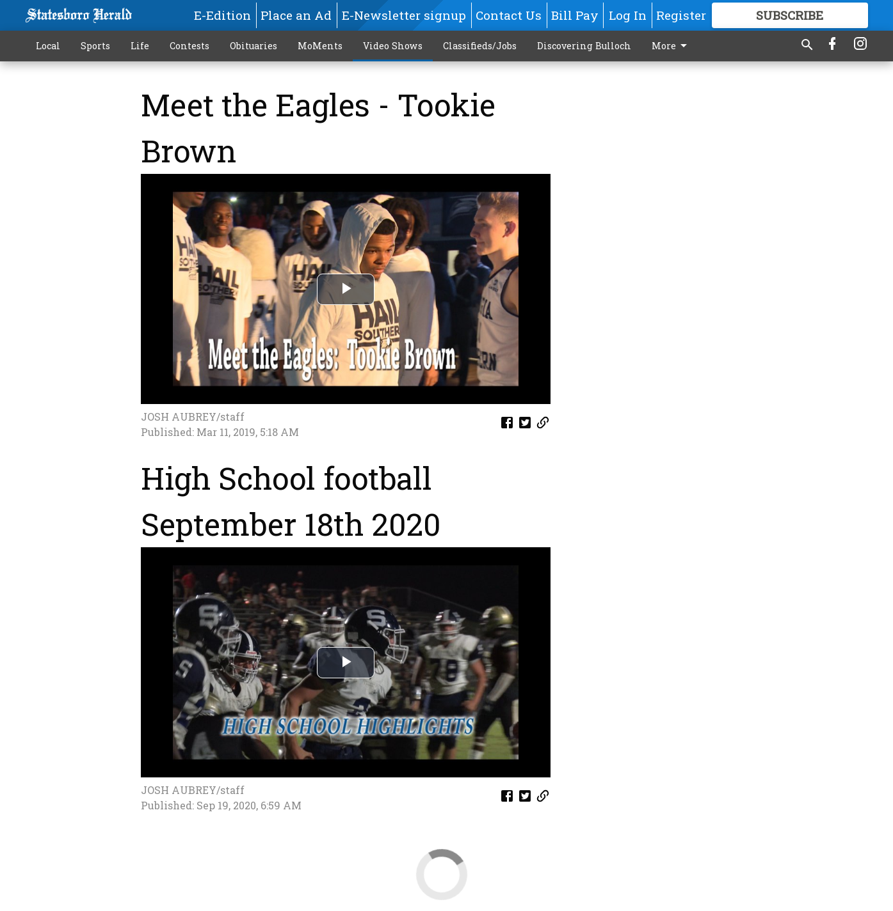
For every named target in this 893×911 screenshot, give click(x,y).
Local (48, 46)
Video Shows (392, 46)
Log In (628, 15)
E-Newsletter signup (404, 15)
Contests (189, 46)
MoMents (320, 46)
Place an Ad (296, 15)
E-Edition (222, 15)
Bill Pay (575, 15)
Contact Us (509, 15)
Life (140, 46)
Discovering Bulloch (584, 46)
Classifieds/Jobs (480, 46)
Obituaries (253, 46)
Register (681, 15)
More (671, 46)
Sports (95, 46)
